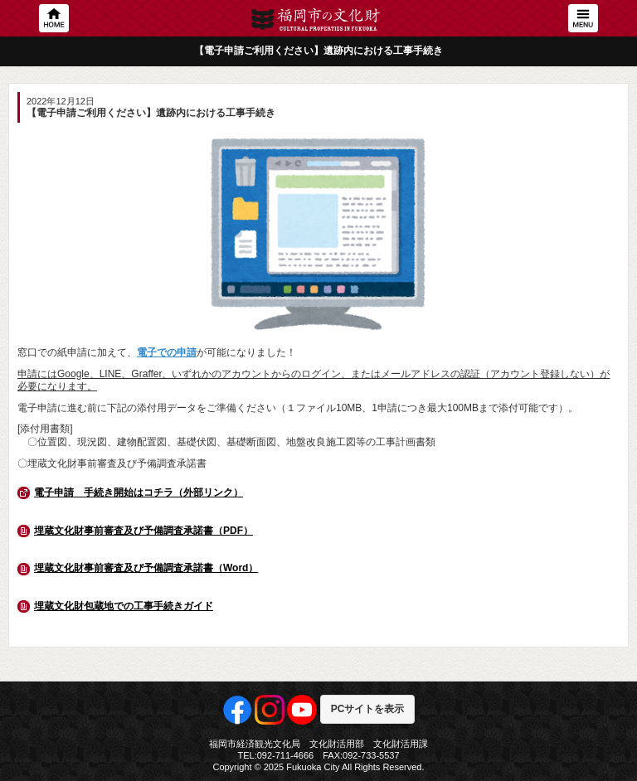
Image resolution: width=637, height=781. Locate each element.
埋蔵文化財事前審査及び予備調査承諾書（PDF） (143, 530)
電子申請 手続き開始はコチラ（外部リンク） (138, 492)
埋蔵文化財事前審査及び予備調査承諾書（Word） (146, 568)
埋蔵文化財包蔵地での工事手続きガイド (123, 606)
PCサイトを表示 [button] (368, 709)
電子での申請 (167, 352)
